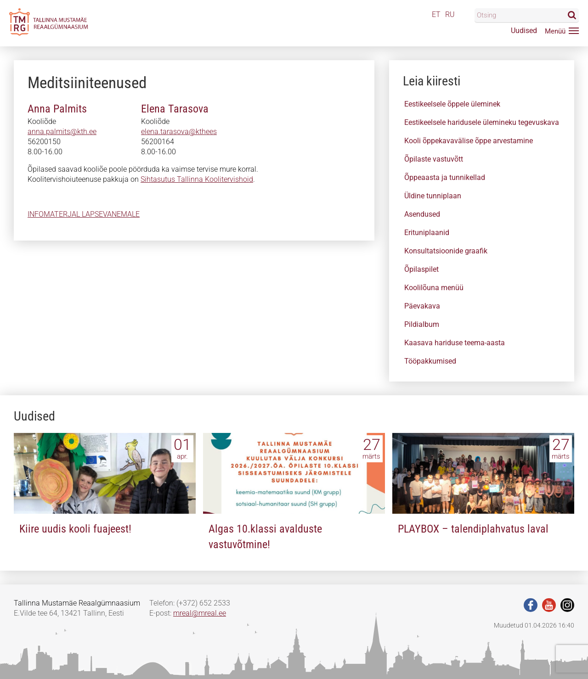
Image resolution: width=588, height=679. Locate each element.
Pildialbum (421, 324)
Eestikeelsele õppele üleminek (452, 104)
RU (450, 14)
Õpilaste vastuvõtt (433, 159)
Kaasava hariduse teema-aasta (454, 342)
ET (436, 14)
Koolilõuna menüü (434, 287)
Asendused (422, 214)
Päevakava (422, 306)
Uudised (524, 30)
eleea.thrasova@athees (179, 131)
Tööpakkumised (430, 361)
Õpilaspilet (421, 269)
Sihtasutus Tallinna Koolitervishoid (197, 179)
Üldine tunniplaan (432, 195)
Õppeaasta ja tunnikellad (444, 177)
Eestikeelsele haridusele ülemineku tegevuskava (481, 122)
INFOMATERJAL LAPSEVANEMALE (84, 214)
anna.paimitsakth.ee (61, 131)
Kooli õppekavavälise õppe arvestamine (468, 140)
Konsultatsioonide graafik (445, 251)
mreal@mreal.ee (199, 613)
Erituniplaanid (426, 232)
